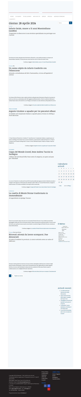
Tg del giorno (27, 16)
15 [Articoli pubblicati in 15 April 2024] (59, 176)
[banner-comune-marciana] (65, 364)
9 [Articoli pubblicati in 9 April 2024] (61, 173)
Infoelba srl (23, 393)
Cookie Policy (45, 373)
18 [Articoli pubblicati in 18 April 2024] (66, 176)
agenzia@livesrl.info (16, 388)
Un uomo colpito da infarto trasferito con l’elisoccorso (28, 69)
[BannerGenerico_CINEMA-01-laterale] (65, 91)
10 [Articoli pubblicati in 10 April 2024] (63, 173)
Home (12, 16)
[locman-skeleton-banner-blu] (65, 142)
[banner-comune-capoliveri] (65, 344)
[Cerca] (63, 23)
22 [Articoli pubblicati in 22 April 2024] (59, 179)
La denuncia (11, 190)
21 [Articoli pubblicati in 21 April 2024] (73, 176)
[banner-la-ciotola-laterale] (65, 117)
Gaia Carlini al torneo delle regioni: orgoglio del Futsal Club (66, 297)
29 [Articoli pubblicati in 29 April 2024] (59, 182)
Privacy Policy (45, 371)
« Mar (60, 185)
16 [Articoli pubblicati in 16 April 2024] (61, 176)
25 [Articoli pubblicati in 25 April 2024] (66, 179)
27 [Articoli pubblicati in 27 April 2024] (71, 179)
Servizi (44, 16)
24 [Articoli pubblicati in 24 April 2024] (63, 179)
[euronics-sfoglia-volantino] (65, 77)
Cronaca (11, 65)
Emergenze (55, 377)
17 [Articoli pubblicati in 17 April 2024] (63, 176)
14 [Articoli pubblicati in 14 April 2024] (73, 173)
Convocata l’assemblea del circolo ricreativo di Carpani (66, 312)
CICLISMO (11, 149)
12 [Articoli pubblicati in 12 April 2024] (68, 173)
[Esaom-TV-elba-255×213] (65, 216)
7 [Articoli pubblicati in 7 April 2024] (73, 171)
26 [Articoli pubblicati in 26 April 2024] (68, 179)
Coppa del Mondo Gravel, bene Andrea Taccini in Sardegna (31, 152)
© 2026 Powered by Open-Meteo (64, 241)
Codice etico (44, 378)
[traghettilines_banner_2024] (65, 53)
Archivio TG (36, 16)
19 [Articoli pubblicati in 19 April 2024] (68, 176)
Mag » (69, 185)
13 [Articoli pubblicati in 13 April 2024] (71, 173)
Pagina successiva (18, 275)
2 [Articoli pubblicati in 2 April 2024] (61, 171)
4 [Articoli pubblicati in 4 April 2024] (66, 171)
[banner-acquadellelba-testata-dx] (65, 5)
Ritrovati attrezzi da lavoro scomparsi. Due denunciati (28, 235)
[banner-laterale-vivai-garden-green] (65, 263)
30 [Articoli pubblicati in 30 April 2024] (61, 182)
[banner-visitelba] (65, 329)
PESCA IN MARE (13, 108)
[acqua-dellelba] (65, 156)
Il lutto (10, 26)
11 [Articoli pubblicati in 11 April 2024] (66, 173)
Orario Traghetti (56, 374)
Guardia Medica (56, 379)
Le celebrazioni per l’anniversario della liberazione (65, 292)
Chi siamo (18, 16)
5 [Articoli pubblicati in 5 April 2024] (68, 171)
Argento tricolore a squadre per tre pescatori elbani (32, 111)
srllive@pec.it (27, 388)
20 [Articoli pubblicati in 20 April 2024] (71, 176)
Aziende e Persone (59, 16)
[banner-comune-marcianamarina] (65, 359)
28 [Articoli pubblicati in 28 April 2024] (73, 179)
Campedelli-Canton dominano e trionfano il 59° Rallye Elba (66, 307)
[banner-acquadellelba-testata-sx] (16, 5)
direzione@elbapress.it (25, 382)
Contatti (12, 19)
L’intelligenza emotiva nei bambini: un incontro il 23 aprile (66, 302)
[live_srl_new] (65, 321)
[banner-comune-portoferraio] (65, 354)
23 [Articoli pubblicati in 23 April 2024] (61, 179)
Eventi (53, 375)
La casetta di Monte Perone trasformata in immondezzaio (28, 194)
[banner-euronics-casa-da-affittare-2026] (65, 199)
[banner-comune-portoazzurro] (65, 339)
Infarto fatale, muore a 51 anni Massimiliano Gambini (29, 29)
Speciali (50, 16)
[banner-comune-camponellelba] (65, 334)
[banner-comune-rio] (65, 349)
